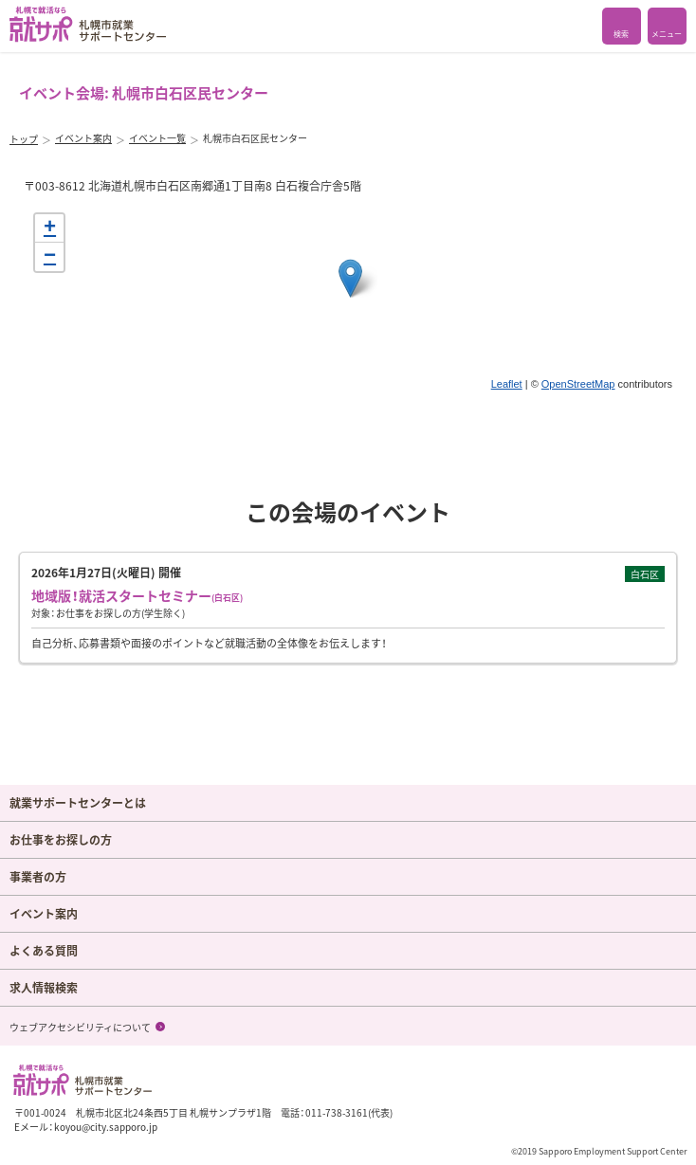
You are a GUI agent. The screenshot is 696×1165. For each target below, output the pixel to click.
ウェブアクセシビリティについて (80, 1027)
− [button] (50, 257)
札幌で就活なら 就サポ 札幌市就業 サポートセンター (87, 24)
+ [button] (50, 228)
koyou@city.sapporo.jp (105, 1126)
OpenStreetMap (578, 384)
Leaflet (506, 384)
